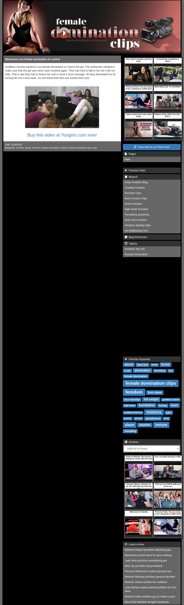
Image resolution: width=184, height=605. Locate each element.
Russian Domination (136, 254)
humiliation (147, 405)
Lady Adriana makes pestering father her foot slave (150, 589)
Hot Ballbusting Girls (136, 230)
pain (168, 412)
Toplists (131, 243)
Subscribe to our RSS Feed (151, 147)
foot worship (132, 399)
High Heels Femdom (136, 209)
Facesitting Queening (137, 214)
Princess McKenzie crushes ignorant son (148, 571)
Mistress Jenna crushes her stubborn (146, 582)
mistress (153, 412)
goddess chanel (170, 399)
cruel (127, 370)
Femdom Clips (133, 193)
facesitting (159, 371)
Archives (132, 442)
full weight (151, 399)
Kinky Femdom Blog (136, 182)
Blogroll (131, 176)
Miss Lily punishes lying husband (143, 565)
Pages (130, 153)
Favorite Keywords (137, 359)
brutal (165, 364)
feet (171, 371)
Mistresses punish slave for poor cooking (148, 555)
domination (142, 370)
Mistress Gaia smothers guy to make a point (150, 596)
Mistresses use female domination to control (32, 59)
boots (154, 365)
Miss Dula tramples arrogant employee (147, 601)
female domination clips (79, 148)
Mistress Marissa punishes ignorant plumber (150, 576)
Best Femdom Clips (136, 198)
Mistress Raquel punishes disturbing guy (148, 549)
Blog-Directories (136, 237)
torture (64, 148)
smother (20, 148)
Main (127, 159)
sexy (166, 418)
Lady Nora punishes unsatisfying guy (146, 560)
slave (129, 425)
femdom (36, 148)
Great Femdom (133, 203)
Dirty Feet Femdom (136, 219)
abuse (28, 148)
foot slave (155, 392)
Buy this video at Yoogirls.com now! (62, 134)
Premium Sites (135, 170)
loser (94, 148)
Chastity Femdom (135, 187)
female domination (50, 148)
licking (163, 405)
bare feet (142, 364)
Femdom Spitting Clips (138, 225)
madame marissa (133, 412)
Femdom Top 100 (135, 248)
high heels (129, 405)
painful (127, 418)
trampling (130, 431)
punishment (153, 418)
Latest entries (134, 544)
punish (138, 418)
